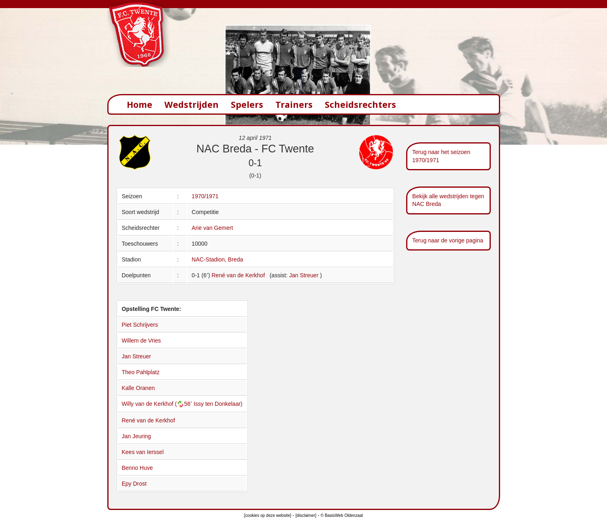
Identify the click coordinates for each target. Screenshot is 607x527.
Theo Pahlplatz (141, 372)
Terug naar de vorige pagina (447, 240)
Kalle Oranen (138, 388)
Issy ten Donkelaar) (218, 404)
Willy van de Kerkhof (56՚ (158, 404)
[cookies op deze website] (267, 515)
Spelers (247, 104)
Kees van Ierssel (143, 452)
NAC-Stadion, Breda (217, 259)
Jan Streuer (304, 275)
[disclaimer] (306, 515)
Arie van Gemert (212, 228)
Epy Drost (134, 483)
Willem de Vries (141, 340)
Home (139, 104)
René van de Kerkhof (238, 275)
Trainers (294, 104)
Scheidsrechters (360, 104)
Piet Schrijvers (140, 324)
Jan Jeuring (136, 436)
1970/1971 (205, 196)
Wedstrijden (191, 104)
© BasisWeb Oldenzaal (342, 515)
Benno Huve (137, 468)
